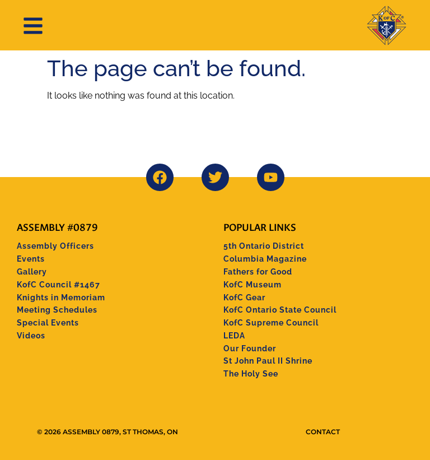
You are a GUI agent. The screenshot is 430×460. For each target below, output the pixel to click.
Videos (31, 335)
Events (31, 258)
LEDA (234, 335)
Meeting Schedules (57, 309)
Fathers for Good (257, 271)
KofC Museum (252, 284)
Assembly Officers (55, 245)
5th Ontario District (263, 245)
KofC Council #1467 (58, 284)
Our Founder (249, 348)
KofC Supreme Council (271, 322)
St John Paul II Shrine (267, 360)
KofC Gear (244, 297)
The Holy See (250, 373)
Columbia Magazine (265, 258)
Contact (323, 432)
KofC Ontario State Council (279, 309)
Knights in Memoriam (61, 297)
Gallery (32, 271)
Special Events (48, 322)
